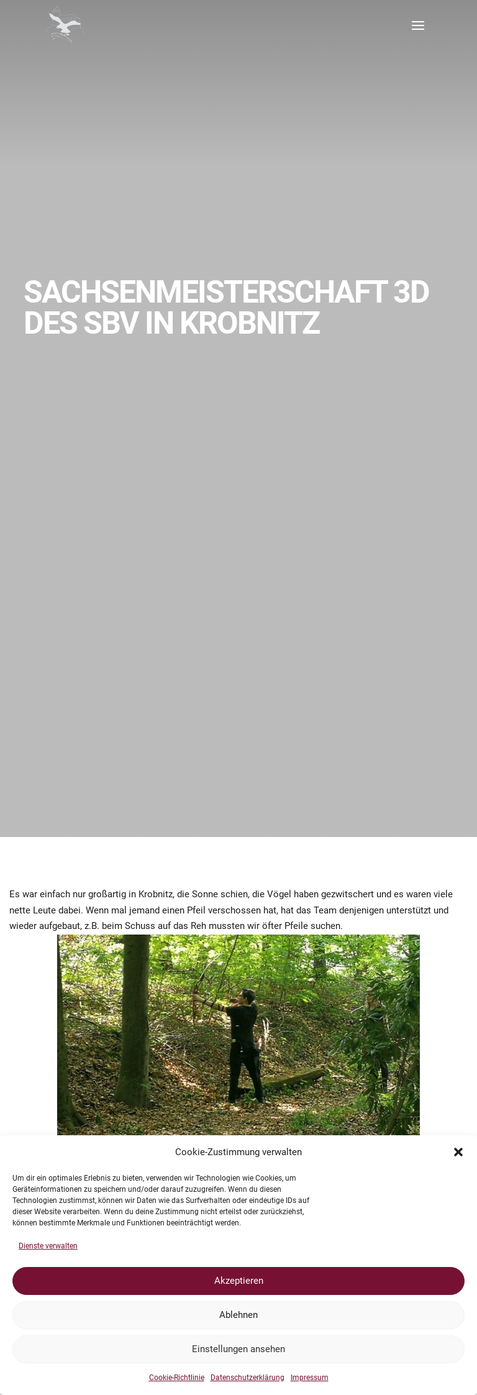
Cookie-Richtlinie (176, 1377)
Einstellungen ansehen (238, 1349)
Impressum (310, 1377)
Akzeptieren (238, 1280)
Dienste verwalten (48, 1246)
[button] (458, 1152)
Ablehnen (238, 1314)
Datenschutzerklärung (247, 1377)
